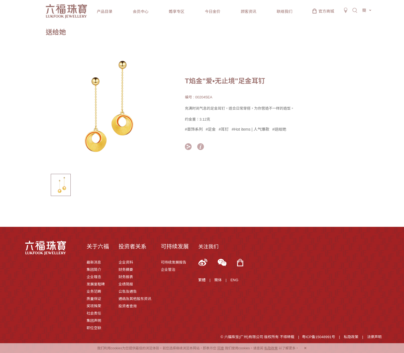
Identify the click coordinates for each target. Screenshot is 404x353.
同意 (220, 348)
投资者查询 (127, 306)
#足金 (211, 129)
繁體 (202, 280)
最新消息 (93, 262)
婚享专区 (176, 11)
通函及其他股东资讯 (134, 299)
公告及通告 (127, 291)
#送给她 (279, 129)
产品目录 (105, 11)
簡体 (218, 280)
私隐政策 (351, 337)
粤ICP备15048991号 (318, 337)
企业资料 (125, 262)
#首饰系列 (194, 129)
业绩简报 (125, 284)
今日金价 (213, 11)
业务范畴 (93, 291)
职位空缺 (93, 328)
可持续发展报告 (173, 262)
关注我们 (208, 247)
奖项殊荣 (93, 306)
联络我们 (284, 11)
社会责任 (93, 313)
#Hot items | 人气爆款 (250, 129)
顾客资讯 (248, 11)
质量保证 (93, 299)
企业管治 (168, 269)
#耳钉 (224, 129)
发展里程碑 (95, 284)
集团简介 (93, 269)
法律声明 (374, 337)
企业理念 (93, 277)
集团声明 (93, 321)
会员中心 (140, 11)
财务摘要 (125, 269)
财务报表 (125, 277)
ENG (234, 280)
